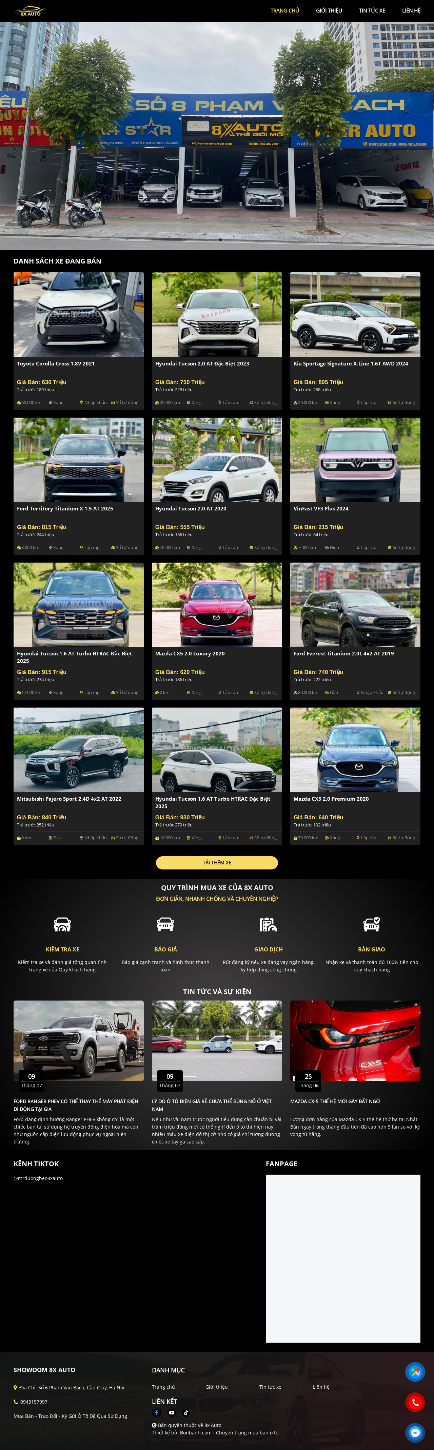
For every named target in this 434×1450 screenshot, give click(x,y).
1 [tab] (213, 240)
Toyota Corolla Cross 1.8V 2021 (56, 363)
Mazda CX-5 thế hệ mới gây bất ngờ (335, 1101)
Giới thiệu (216, 1387)
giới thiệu (329, 10)
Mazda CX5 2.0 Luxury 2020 (190, 653)
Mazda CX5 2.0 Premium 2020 (331, 798)
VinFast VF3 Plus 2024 (321, 508)
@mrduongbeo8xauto (38, 1178)
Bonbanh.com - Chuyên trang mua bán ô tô (229, 1432)
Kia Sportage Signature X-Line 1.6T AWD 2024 (351, 363)
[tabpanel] (217, 136)
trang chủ (285, 10)
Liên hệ (321, 1387)
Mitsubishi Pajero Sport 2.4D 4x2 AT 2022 (69, 798)
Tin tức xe (270, 1387)
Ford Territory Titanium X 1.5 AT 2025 (65, 508)
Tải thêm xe (217, 862)
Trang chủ (163, 1387)
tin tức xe (372, 10)
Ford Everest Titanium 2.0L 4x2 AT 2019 (344, 653)
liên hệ (411, 10)
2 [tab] (220, 240)
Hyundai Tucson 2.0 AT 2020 (190, 508)
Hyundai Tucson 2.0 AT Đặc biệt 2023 (202, 363)
